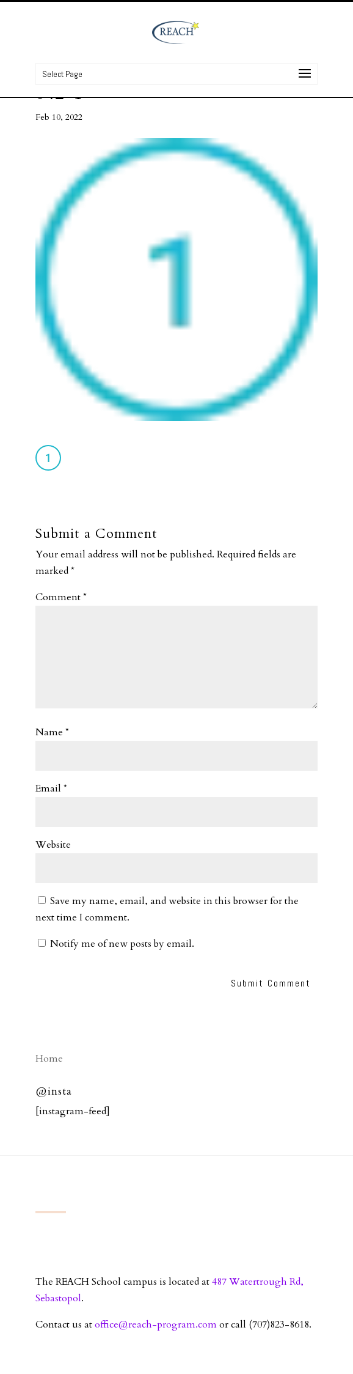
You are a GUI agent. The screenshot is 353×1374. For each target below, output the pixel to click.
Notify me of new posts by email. (122, 943)
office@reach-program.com (156, 1324)
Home (49, 1058)
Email (51, 788)
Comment (61, 597)
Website (53, 844)
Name (52, 732)
